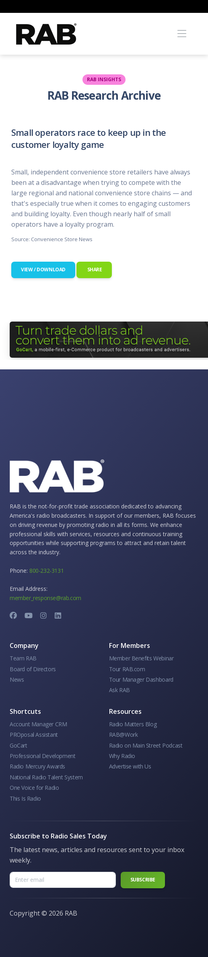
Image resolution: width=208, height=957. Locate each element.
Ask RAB (119, 690)
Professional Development (42, 756)
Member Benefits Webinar (141, 658)
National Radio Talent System (46, 777)
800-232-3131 (46, 570)
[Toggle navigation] (181, 34)
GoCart (18, 745)
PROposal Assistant (34, 734)
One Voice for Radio (34, 787)
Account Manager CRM (38, 724)
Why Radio (122, 756)
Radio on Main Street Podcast (146, 745)
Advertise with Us (130, 766)
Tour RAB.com (127, 669)
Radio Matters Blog (133, 724)
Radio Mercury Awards (37, 766)
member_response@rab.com (45, 598)
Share (94, 269)
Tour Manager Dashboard (141, 679)
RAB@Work (123, 734)
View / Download (43, 269)
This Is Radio (25, 798)
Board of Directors (33, 669)
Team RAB (23, 658)
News (17, 679)
